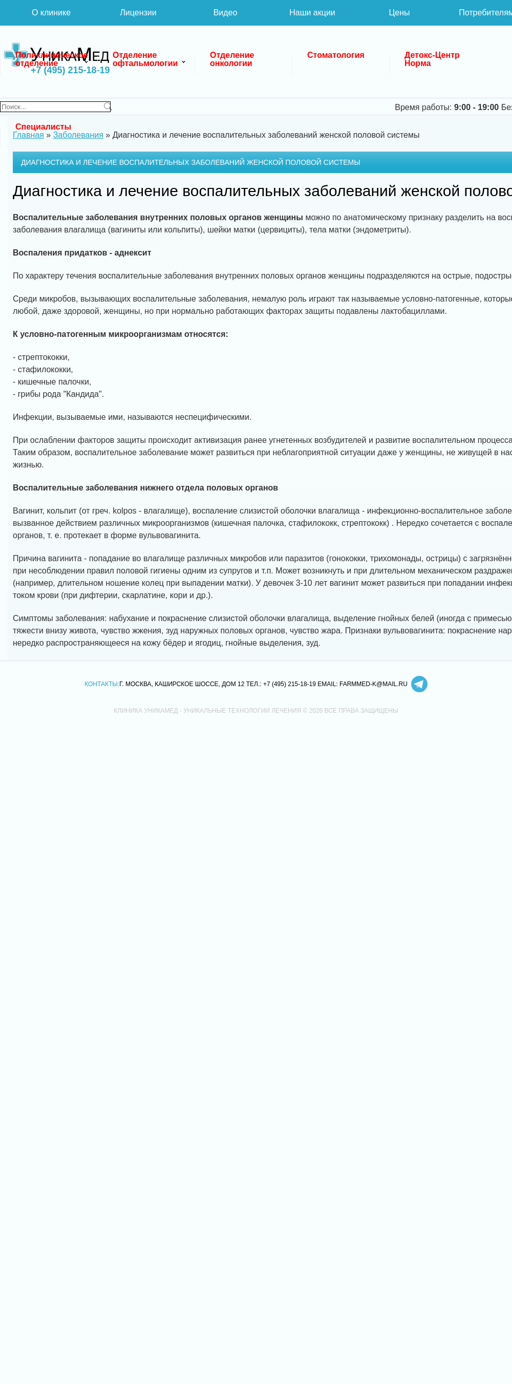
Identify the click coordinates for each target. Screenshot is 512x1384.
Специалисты (43, 126)
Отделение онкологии (233, 59)
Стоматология (336, 55)
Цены (399, 12)
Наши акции (312, 12)
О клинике (51, 12)
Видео (226, 12)
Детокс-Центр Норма (433, 59)
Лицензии (138, 12)
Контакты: (101, 684)
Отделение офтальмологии (145, 59)
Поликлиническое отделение (52, 59)
